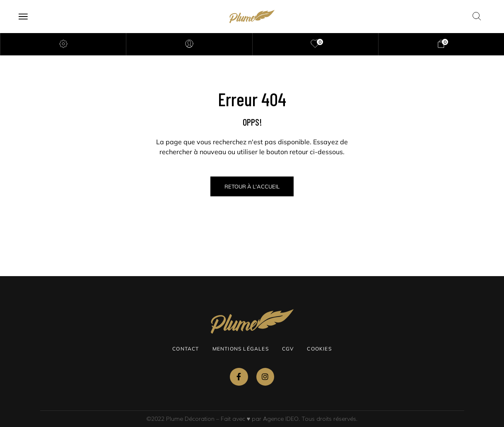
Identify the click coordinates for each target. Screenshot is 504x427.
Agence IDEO (281, 418)
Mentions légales (240, 349)
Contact (185, 349)
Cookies (319, 349)
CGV (288, 349)
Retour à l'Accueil (252, 186)
